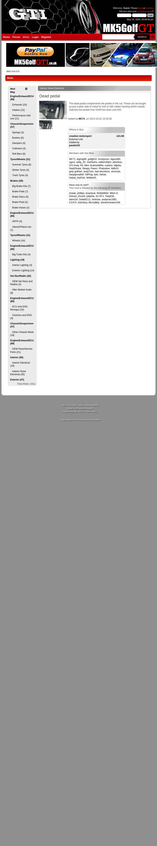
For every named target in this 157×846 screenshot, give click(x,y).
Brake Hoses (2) (19, 207)
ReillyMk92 (102, 193)
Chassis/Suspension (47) (21, 125)
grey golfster (75, 171)
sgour (72, 162)
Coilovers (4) (18, 148)
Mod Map (12, 90)
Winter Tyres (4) (19, 170)
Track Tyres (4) (19, 175)
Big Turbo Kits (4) (20, 254)
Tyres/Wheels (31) (20, 159)
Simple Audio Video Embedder (80, 408)
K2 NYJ (100, 196)
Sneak (72, 193)
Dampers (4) (18, 143)
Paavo (94, 168)
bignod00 (115, 159)
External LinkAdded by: (96, 139)
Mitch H (114, 193)
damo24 (73, 199)
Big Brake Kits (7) (20, 186)
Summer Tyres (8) (20, 164)
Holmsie (96, 199)
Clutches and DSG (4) (21, 317)
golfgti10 (92, 159)
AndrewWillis (97, 165)
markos (109, 165)
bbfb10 (114, 168)
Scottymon (103, 159)
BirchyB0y (94, 202)
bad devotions (102, 171)
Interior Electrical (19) (20, 364)
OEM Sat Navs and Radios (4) (21, 283)
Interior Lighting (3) (21, 265)
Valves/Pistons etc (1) (20, 228)
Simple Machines (91, 405)
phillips (80, 193)
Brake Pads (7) (19, 191)
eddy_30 (80, 162)
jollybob (90, 196)
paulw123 (74, 145)
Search (142, 37)
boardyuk (91, 193)
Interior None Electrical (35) (18, 373)
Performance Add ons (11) (20, 117)
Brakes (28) (16, 180)
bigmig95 (81, 159)
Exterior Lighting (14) (22, 270)
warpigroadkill (76, 174)
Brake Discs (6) (19, 196)
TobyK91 (109, 196)
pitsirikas (117, 162)
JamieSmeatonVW (110, 202)
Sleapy (85, 168)
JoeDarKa (92, 162)
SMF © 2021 (78, 405)
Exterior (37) (17, 379)
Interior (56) (16, 357)
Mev (86, 165)
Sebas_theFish (77, 177)
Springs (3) (17, 132)
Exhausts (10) (18, 104)
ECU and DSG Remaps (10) (19, 308)
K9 (81, 165)
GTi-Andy (74, 165)
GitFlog (88, 174)
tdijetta (117, 165)
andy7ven (88, 171)
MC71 (82, 118)
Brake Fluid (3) (19, 202)
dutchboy (82, 202)
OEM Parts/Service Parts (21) (21, 350)
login (140, 8)
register (149, 8)
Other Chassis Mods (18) (22, 333)
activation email (144, 11)
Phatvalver (104, 168)
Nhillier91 (91, 177)
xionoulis (115, 171)
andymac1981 (109, 199)
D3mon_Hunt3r (77, 196)
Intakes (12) (17, 110)
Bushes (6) (17, 137)
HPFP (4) (16, 221)
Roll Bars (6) (18, 153)
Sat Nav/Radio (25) (20, 276)
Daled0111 (84, 199)
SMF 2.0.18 (66, 405)
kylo (96, 174)
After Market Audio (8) (21, 291)
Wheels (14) (17, 240)
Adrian (102, 174)
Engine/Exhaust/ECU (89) (22, 98)
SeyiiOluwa (75, 168)
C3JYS (73, 202)
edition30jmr (105, 162)
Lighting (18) (17, 259)
